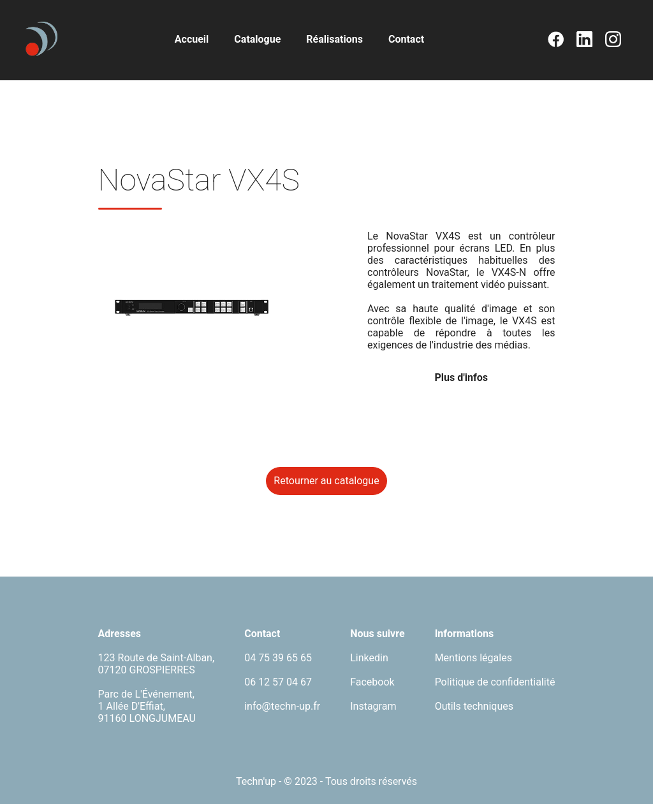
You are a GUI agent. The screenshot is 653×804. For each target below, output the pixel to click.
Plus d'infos (460, 377)
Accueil (192, 39)
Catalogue (257, 39)
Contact (406, 39)
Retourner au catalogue (326, 481)
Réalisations (334, 39)
